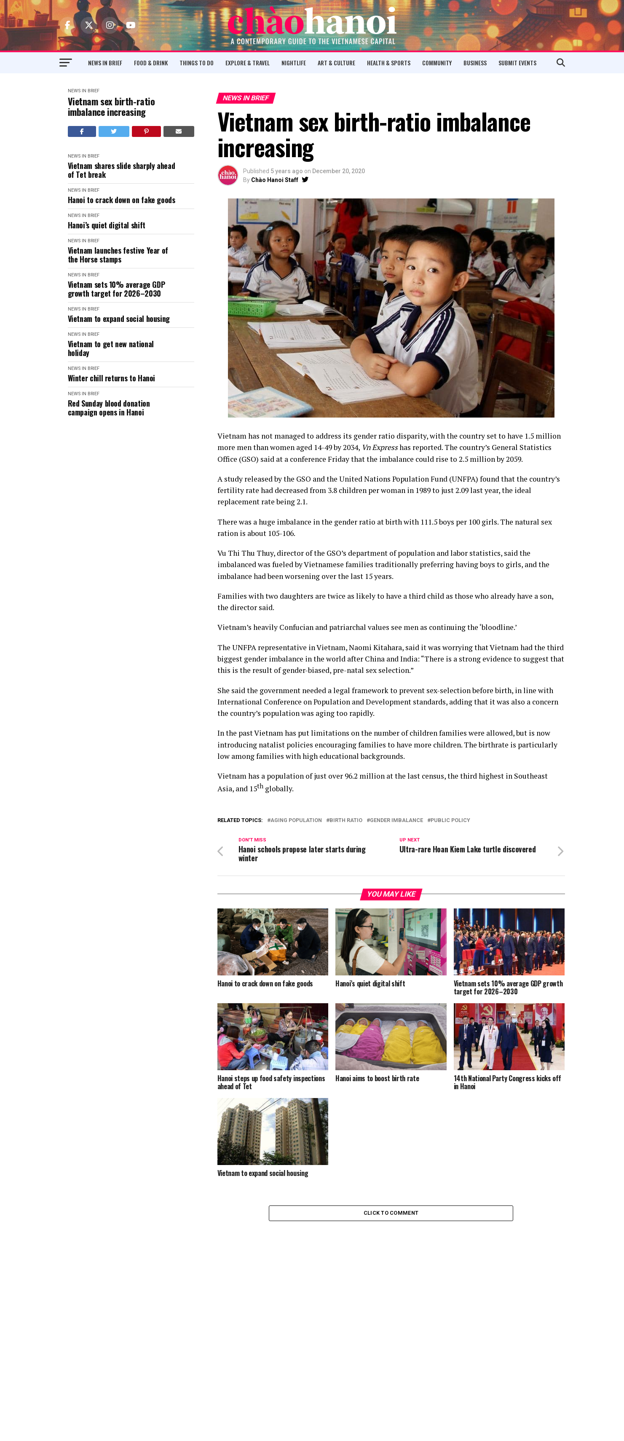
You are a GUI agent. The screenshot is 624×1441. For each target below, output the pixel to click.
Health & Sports (388, 62)
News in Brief (105, 62)
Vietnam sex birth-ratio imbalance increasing (111, 107)
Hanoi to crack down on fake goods (121, 200)
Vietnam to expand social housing (119, 318)
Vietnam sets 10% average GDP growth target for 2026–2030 (116, 288)
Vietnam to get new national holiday (111, 348)
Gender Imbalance (396, 820)
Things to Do (196, 62)
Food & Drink (151, 62)
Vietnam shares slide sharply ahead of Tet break (121, 170)
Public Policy (450, 820)
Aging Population (296, 820)
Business (475, 62)
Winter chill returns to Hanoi (111, 378)
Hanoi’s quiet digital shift (106, 225)
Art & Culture (336, 62)
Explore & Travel (247, 62)
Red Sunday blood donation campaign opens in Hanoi (109, 407)
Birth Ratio (345, 820)
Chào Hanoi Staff (274, 180)
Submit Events (517, 62)
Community (437, 62)
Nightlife (293, 62)
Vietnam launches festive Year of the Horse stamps (118, 254)
